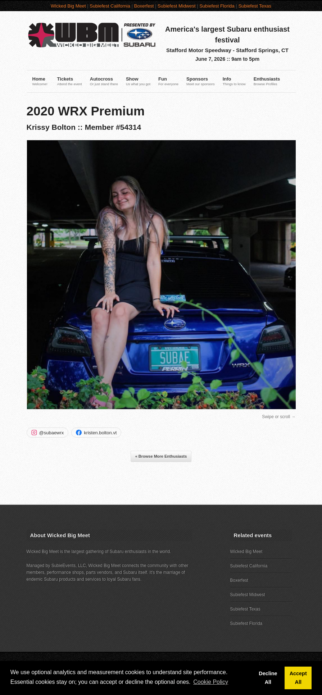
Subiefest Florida (217, 6)
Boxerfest (144, 6)
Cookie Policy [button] (210, 682)
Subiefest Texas (254, 6)
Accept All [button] (298, 678)
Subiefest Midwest (177, 6)
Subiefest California (110, 6)
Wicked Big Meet (68, 6)
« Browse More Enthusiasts (161, 456)
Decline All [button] (268, 678)
